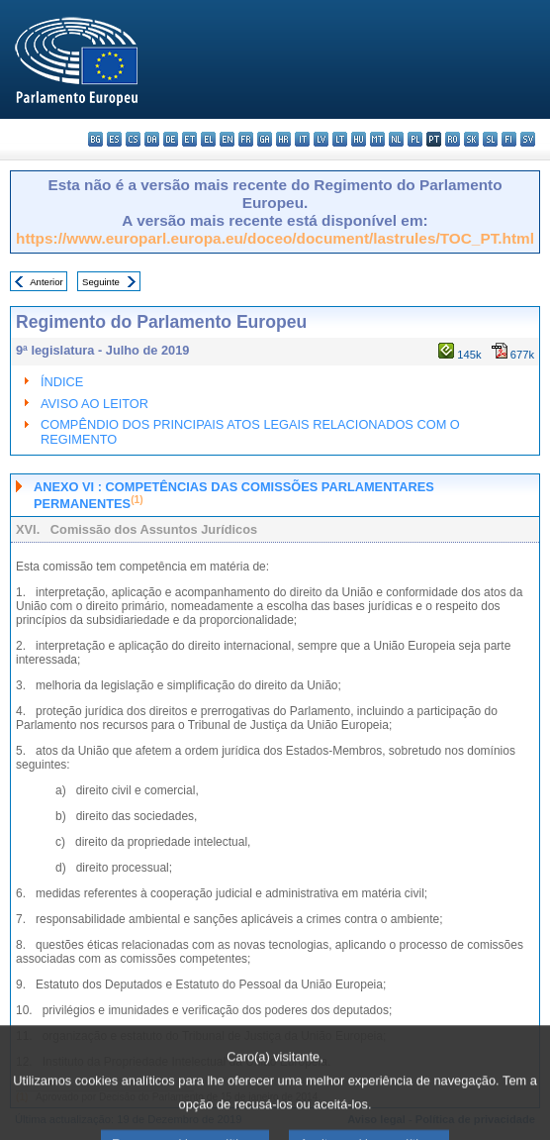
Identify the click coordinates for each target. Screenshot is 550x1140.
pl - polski (415, 139)
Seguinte (101, 281)
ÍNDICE (62, 381)
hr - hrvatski (283, 139)
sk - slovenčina (471, 139)
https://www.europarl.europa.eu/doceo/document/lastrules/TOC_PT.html (275, 238)
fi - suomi (509, 139)
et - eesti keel (189, 139)
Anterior (46, 281)
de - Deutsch (170, 139)
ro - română (452, 139)
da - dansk (151, 139)
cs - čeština (133, 139)
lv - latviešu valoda (321, 139)
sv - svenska (527, 139)
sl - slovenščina (490, 139)
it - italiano (302, 139)
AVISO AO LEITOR (94, 403)
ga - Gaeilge (264, 139)
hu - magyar (358, 139)
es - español (114, 139)
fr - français (245, 139)
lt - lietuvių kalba (339, 139)
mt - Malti (377, 139)
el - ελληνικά (208, 139)
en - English (227, 139)
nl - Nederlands (396, 139)
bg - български (95, 139)
